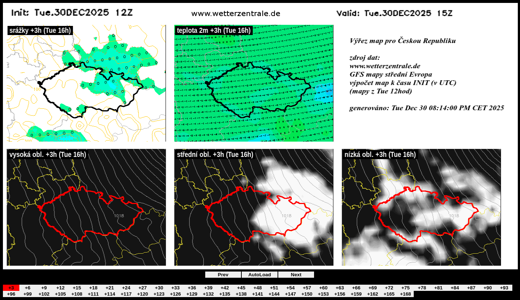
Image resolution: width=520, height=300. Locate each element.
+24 (126, 288)
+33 (175, 288)
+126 (175, 294)
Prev (223, 274)
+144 (273, 294)
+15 (77, 288)
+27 (142, 288)
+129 (191, 294)
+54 (290, 288)
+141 (257, 294)
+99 (27, 294)
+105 (60, 294)
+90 (487, 288)
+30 (159, 288)
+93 (504, 288)
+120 (142, 294)
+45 (241, 288)
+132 (208, 294)
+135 (224, 294)
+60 (323, 288)
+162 (372, 294)
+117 (126, 294)
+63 (340, 288)
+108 (76, 294)
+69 (372, 288)
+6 (27, 288)
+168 (405, 294)
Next (296, 274)
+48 (257, 288)
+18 (93, 288)
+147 (290, 294)
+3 (11, 288)
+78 (422, 288)
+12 (60, 288)
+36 (192, 288)
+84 (455, 288)
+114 (109, 294)
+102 (43, 294)
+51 (274, 288)
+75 (405, 288)
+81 (438, 288)
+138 (241, 294)
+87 (471, 288)
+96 (11, 294)
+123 (158, 294)
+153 (323, 294)
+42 (225, 288)
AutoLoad (259, 274)
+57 (307, 288)
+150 (306, 294)
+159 (356, 294)
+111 (93, 294)
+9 (44, 288)
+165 (388, 294)
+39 (208, 288)
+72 (389, 288)
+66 (356, 288)
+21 (110, 288)
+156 (339, 294)
